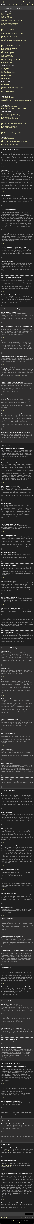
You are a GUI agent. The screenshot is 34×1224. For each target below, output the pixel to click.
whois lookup (5, 1181)
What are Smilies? (5, 69)
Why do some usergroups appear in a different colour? (13, 90)
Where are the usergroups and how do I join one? (12, 87)
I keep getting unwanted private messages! (10, 99)
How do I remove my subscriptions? (9, 127)
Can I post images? (5, 71)
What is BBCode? (5, 67)
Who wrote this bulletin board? (7, 138)
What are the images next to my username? (10, 36)
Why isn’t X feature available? (7, 140)
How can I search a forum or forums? (9, 113)
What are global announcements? (8, 72)
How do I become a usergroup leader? (9, 88)
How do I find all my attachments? (8, 133)
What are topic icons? (6, 78)
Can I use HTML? (5, 68)
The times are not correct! (6, 32)
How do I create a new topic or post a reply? (10, 45)
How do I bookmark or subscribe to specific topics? (12, 124)
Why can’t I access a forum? (7, 53)
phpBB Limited (9, 1151)
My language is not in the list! (7, 34)
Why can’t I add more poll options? (8, 51)
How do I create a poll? (6, 49)
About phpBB (12, 1154)
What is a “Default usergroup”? (8, 91)
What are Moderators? (6, 84)
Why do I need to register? (7, 13)
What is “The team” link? (6, 92)
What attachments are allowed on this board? (11, 132)
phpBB (20, 375)
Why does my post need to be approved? (10, 60)
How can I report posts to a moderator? (9, 58)
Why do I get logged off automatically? (9, 23)
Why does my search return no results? (9, 114)
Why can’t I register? (5, 16)
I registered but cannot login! (7, 17)
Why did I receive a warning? (7, 56)
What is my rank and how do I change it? (10, 39)
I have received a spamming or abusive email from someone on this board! (16, 101)
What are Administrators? (6, 83)
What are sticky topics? (6, 75)
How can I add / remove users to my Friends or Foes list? (13, 108)
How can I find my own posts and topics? (10, 118)
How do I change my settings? (7, 29)
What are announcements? (7, 74)
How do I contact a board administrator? (10, 144)
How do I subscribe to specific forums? (9, 126)
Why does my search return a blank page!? (10, 115)
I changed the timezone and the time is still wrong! (12, 33)
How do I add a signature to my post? (9, 48)
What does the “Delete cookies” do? (9, 24)
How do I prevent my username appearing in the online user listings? (16, 30)
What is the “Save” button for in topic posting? (11, 59)
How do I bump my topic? (6, 62)
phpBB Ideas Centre (6, 1165)
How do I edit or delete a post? (7, 46)
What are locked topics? (6, 76)
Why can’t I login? (5, 18)
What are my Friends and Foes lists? (9, 106)
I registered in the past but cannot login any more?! (12, 20)
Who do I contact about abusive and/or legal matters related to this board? (15, 142)
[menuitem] (5, 2)
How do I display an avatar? (7, 37)
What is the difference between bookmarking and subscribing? (14, 123)
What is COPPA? (5, 14)
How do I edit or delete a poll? (7, 52)
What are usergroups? (6, 85)
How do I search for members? (8, 117)
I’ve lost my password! (6, 21)
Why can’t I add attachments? (7, 55)
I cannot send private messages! (8, 97)
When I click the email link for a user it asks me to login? (13, 40)
